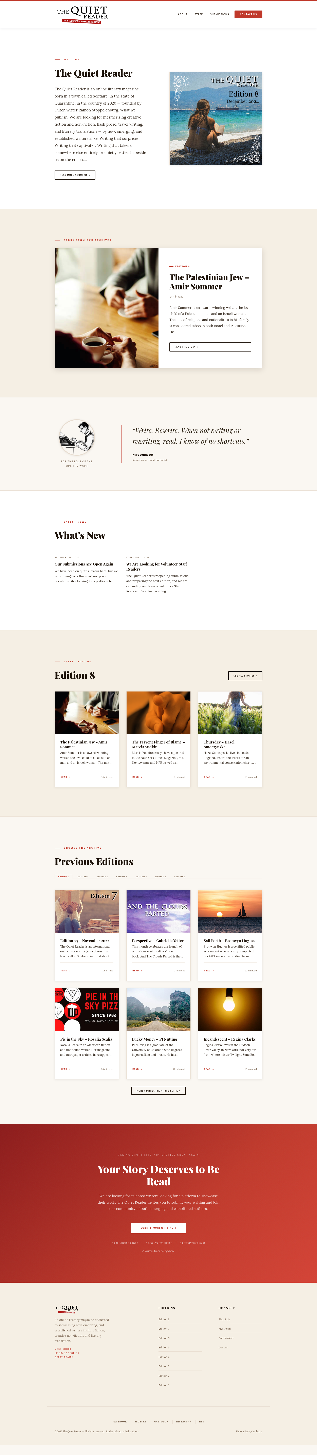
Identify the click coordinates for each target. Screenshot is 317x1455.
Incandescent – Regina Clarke (230, 1045)
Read (64, 780)
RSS (201, 1431)
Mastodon (161, 1431)
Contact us (248, 14)
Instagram (184, 1431)
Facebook (120, 1431)
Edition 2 (198, 881)
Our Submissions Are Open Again (84, 566)
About (182, 14)
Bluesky (140, 1431)
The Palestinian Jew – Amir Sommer (209, 282)
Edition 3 (172, 881)
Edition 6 (93, 881)
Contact (223, 1357)
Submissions (219, 14)
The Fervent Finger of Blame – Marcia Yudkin (158, 746)
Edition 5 (119, 881)
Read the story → (188, 348)
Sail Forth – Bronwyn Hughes (229, 946)
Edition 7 (67, 881)
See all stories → (243, 677)
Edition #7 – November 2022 (84, 946)
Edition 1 (224, 881)
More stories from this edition (158, 1099)
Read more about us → (77, 175)
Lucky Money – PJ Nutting (154, 1045)
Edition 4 (145, 881)
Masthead (225, 1339)
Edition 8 (182, 267)
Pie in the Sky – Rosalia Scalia (86, 1045)
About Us (224, 1329)
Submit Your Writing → (158, 1237)
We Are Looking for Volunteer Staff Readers (156, 568)
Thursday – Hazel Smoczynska (219, 746)
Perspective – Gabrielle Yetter (158, 946)
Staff (199, 14)
